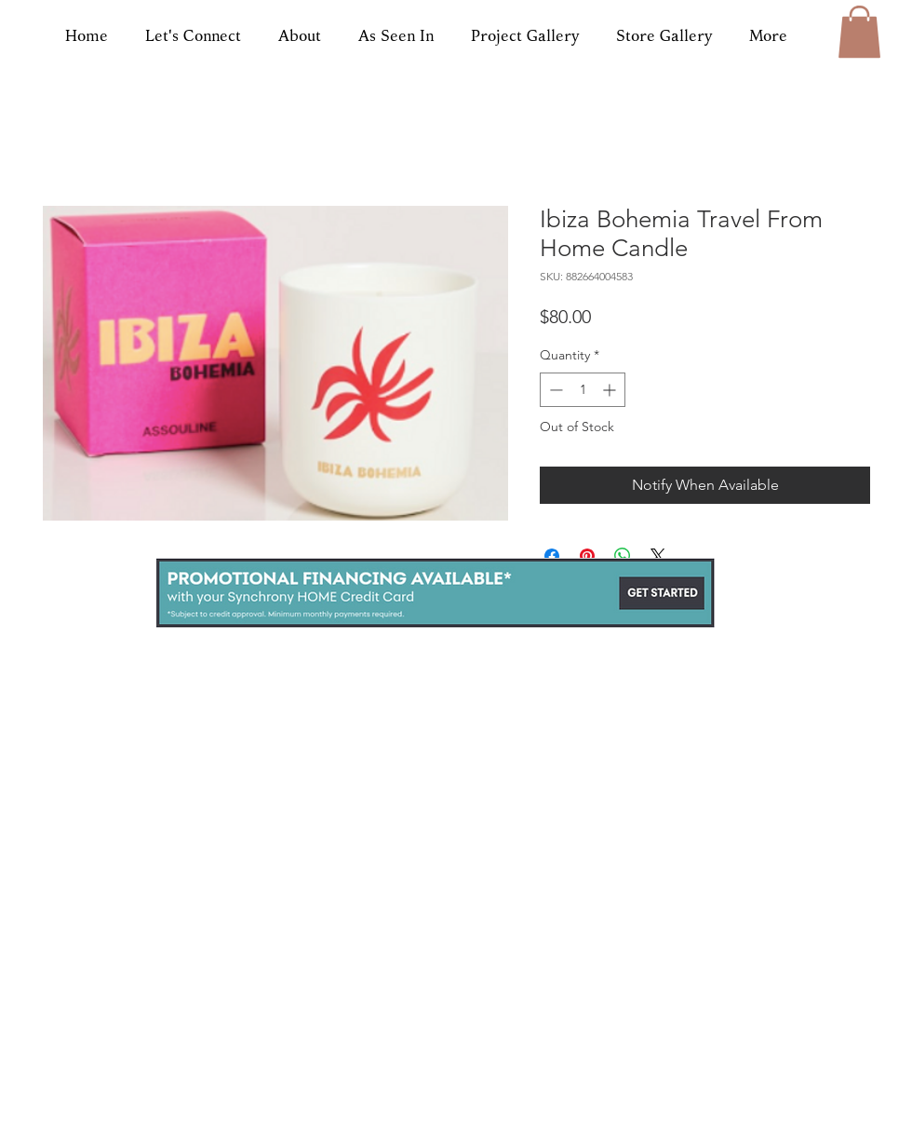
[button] (859, 32)
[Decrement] (554, 389)
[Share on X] (658, 556)
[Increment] (611, 389)
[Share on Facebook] (552, 556)
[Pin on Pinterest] (587, 556)
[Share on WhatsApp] (622, 556)
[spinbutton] (582, 389)
